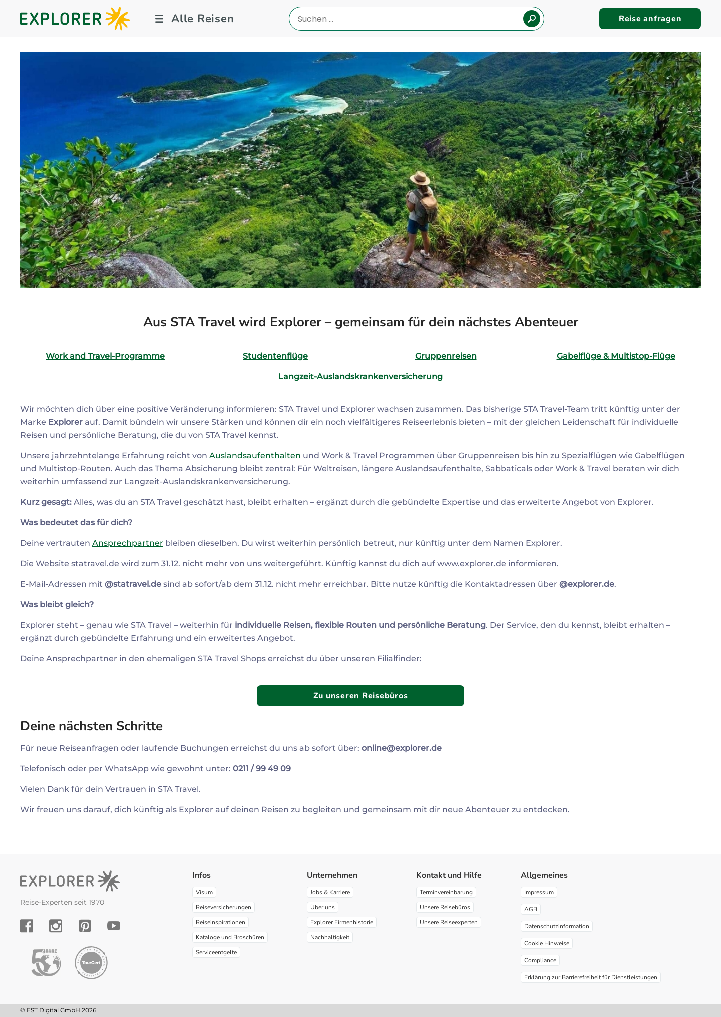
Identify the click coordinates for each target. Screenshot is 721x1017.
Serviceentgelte (216, 952)
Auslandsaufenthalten (255, 455)
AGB (530, 909)
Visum (204, 892)
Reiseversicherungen (223, 907)
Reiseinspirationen (220, 922)
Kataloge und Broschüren (230, 937)
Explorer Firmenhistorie (341, 922)
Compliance (540, 960)
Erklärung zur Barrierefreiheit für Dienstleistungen (590, 977)
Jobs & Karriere (330, 892)
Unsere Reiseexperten (449, 922)
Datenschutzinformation (556, 926)
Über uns (322, 907)
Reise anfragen (650, 18)
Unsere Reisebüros (445, 907)
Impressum (539, 892)
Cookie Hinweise (546, 943)
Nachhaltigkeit (329, 937)
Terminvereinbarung (446, 892)
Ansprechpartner (127, 543)
